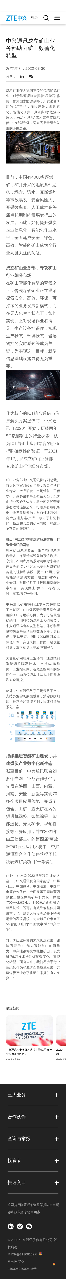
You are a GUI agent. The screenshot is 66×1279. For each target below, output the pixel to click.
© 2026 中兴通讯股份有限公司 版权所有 (32, 1243)
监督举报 (39, 1205)
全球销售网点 (26, 1212)
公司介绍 (14, 1205)
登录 (34, 17)
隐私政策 (14, 1212)
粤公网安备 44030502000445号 (22, 1265)
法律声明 (52, 1205)
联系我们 (26, 1205)
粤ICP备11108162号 (23, 1254)
